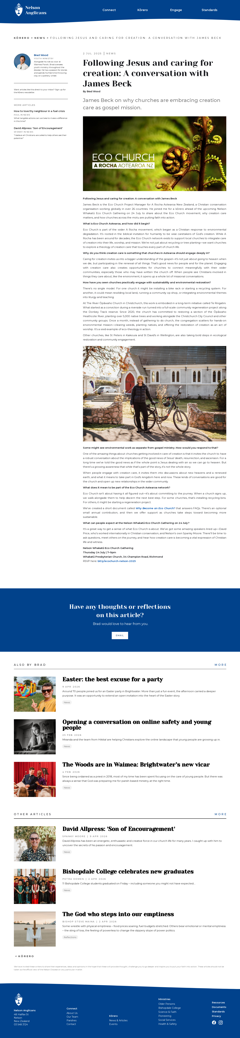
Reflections (70, 937)
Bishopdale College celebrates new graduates (128, 872)
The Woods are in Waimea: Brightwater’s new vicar (136, 765)
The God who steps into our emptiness (118, 914)
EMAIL (120, 635)
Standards (209, 10)
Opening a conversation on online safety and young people (136, 725)
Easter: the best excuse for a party (112, 679)
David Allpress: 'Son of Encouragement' (118, 829)
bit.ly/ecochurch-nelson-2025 (116, 561)
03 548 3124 (21, 1024)
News (67, 702)
